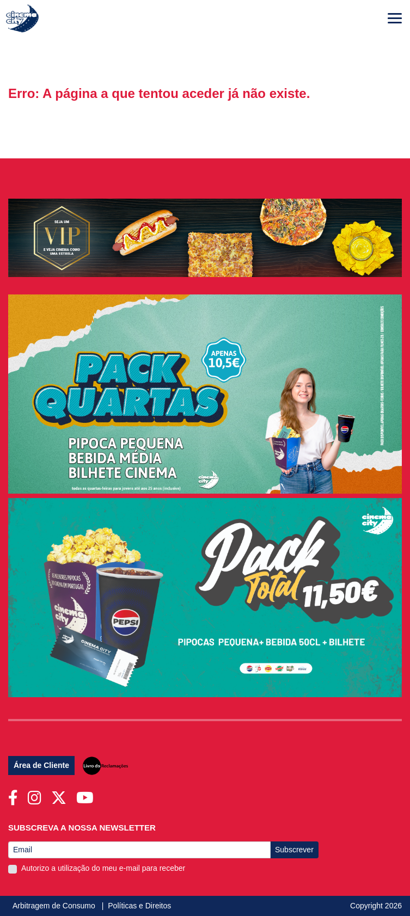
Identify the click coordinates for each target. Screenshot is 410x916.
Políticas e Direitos (139, 905)
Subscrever (294, 849)
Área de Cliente (41, 765)
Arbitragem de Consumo (55, 905)
